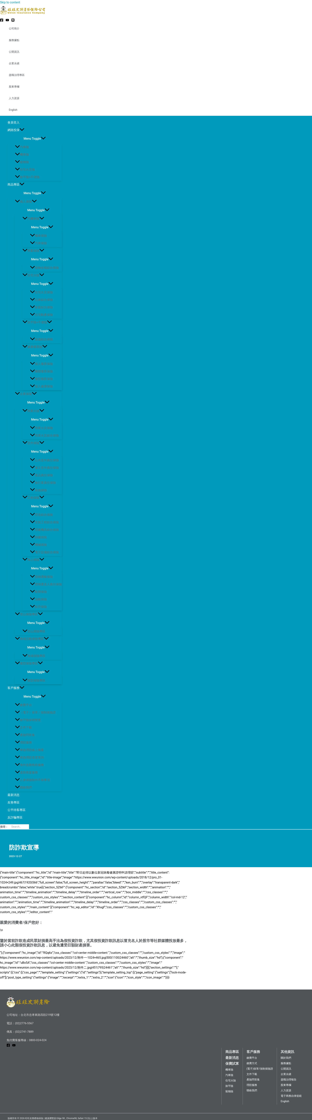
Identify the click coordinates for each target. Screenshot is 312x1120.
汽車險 (22, 147)
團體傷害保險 (41, 371)
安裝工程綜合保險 (44, 522)
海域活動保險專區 (32, 639)
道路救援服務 (26, 772)
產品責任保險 (41, 475)
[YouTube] (7, 20)
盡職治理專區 (17, 74)
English (13, 109)
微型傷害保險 (41, 379)
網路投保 (16, 130)
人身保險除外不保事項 (32, 780)
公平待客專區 (17, 810)
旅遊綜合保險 (41, 339)
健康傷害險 (34, 347)
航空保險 (38, 607)
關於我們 (286, 1057)
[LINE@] (13, 20)
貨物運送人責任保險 (46, 584)
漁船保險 (38, 599)
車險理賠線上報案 (29, 750)
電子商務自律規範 (291, 1095)
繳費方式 (252, 1063)
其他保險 (38, 490)
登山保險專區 (29, 614)
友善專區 (14, 802)
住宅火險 (33, 275)
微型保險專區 (29, 663)
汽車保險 (38, 243)
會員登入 (14, 122)
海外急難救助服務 (29, 765)
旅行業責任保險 (43, 482)
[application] (22, 130)
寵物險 (22, 162)
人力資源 (14, 98)
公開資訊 (14, 51)
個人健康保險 (41, 386)
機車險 (22, 154)
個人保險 (26, 201)
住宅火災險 (25, 169)
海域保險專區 (33, 656)
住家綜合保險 (41, 300)
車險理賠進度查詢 (29, 757)
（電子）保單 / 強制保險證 (35, 712)
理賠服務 (23, 742)
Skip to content (10, 2)
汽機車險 (33, 218)
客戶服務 (16, 688)
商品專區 (16, 184)
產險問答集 (25, 735)
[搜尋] (27, 826)
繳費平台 (23, 705)
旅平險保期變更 (28, 720)
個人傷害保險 (41, 364)
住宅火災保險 (41, 292)
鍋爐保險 (38, 537)
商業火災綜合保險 (44, 435)
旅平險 (229, 1085)
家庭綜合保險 (41, 307)
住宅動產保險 (41, 315)
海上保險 (33, 559)
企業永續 (14, 63)
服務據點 (14, 40)
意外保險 (33, 443)
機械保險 (38, 545)
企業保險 (26, 394)
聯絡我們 (23, 787)
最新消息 (14, 795)
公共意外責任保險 (44, 460)
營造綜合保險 (41, 515)
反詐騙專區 (15, 817)
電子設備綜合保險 (44, 552)
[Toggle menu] (35, 138)
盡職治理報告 (288, 1079)
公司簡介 (14, 28)
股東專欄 (14, 86)
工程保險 (33, 497)
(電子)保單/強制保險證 (260, 1068)
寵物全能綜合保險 (44, 268)
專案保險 (33, 250)
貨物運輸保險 (41, 577)
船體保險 (38, 592)
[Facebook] (1, 20)
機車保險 (38, 235)
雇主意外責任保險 (44, 467)
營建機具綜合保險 (44, 530)
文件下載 (23, 727)
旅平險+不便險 (27, 177)
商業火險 (33, 411)
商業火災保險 (41, 428)
